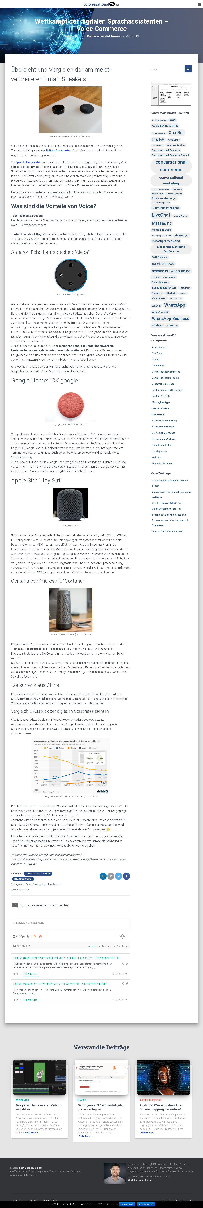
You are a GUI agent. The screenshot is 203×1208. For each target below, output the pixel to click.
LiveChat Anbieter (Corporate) (167, 390)
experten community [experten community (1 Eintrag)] (174, 194)
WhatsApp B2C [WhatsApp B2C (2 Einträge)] (160, 312)
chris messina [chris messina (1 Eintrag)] (157, 145)
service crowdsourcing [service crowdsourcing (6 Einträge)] (171, 271)
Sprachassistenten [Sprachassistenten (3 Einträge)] (164, 287)
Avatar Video (158, 347)
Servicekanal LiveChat (163, 433)
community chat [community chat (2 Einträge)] (176, 145)
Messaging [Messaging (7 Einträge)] (162, 223)
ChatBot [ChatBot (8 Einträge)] (176, 132)
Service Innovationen (163, 426)
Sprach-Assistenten (29, 162)
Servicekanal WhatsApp (164, 439)
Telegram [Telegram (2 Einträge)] (185, 287)
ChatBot (156, 359)
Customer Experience (163, 384)
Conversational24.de (30, 1167)
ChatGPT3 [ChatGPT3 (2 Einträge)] (174, 139)
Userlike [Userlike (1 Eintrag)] (183, 293)
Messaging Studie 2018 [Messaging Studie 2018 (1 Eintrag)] (161, 236)
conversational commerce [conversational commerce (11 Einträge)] (171, 165)
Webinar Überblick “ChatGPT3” (167, 531)
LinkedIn (138, 1180)
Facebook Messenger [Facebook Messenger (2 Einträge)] (164, 198)
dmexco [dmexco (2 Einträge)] (177, 189)
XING (130, 1180)
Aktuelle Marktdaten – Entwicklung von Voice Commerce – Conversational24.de (62, 983)
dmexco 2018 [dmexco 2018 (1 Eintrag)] (157, 194)
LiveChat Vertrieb (161, 396)
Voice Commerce (20, 889)
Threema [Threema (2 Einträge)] (157, 293)
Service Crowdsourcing (164, 420)
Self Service (158, 414)
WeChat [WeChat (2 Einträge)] (156, 305)
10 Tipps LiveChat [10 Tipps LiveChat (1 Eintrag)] (159, 120)
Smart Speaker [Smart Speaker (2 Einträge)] (160, 282)
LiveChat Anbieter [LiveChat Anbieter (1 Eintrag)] (181, 216)
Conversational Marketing (165, 378)
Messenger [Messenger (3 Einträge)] (181, 235)
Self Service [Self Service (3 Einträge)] (159, 257)
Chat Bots (157, 353)
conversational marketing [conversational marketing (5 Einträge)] (171, 180)
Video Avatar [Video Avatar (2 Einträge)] (159, 298)
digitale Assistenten (58, 150)
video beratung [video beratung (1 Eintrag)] (176, 299)
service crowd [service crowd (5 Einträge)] (163, 264)
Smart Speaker (33, 884)
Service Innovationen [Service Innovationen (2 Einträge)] (164, 277)
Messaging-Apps (161, 402)
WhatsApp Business (162, 463)
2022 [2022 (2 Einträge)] (173, 120)
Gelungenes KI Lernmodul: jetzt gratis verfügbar (101, 1107)
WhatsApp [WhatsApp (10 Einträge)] (174, 305)
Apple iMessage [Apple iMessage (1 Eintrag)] (158, 133)
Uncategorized (159, 451)
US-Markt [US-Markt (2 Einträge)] (171, 293)
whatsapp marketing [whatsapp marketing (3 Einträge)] (165, 325)
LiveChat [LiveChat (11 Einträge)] (161, 215)
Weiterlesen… (32, 1132)
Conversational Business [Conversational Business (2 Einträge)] (166, 150)
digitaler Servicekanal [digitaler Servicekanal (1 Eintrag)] (160, 190)
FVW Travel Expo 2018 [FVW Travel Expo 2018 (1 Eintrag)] (161, 203)
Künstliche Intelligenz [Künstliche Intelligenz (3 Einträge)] (165, 207)
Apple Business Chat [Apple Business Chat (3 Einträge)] (165, 125)
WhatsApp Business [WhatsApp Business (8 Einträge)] (170, 318)
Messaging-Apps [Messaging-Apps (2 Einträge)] (161, 229)
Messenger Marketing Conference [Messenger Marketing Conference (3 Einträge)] (171, 249)
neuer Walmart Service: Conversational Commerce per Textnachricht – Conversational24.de (69, 957)
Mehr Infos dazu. (146, 1204)
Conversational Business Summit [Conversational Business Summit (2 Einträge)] (170, 155)
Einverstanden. (127, 1204)
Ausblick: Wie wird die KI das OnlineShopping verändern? (161, 1107)
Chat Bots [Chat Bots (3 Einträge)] (158, 139)
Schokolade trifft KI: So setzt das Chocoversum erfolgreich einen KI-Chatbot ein (170, 520)
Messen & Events (160, 408)
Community (158, 365)
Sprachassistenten (23, 879)
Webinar (156, 457)
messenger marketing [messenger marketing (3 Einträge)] (166, 241)
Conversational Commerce (38, 873)
